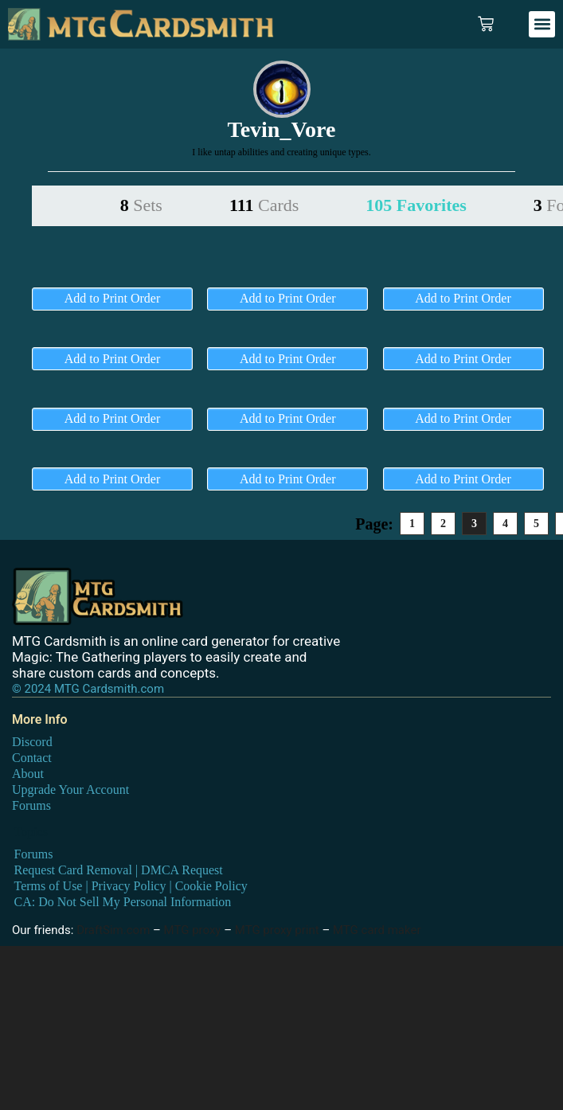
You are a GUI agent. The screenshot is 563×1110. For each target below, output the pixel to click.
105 (416, 205)
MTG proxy (192, 930)
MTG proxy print (277, 930)
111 (264, 205)
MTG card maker (377, 930)
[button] (542, 24)
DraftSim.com (113, 930)
